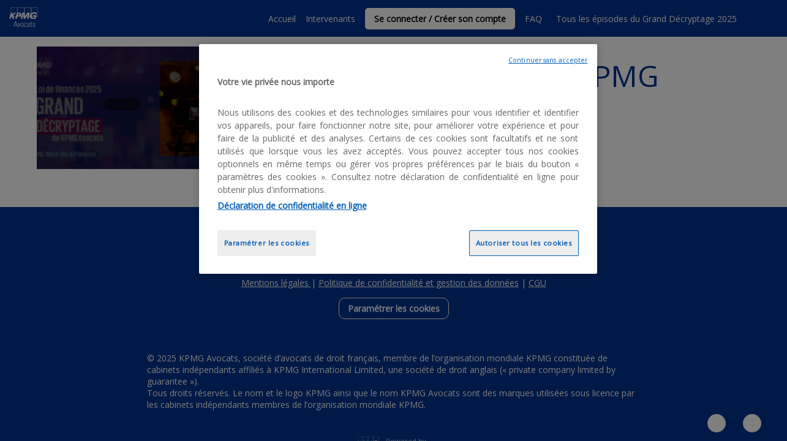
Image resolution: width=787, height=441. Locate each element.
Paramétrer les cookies (267, 242)
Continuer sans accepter (547, 60)
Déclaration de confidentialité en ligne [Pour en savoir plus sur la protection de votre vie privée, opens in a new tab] (292, 205)
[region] (398, 159)
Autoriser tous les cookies (524, 242)
